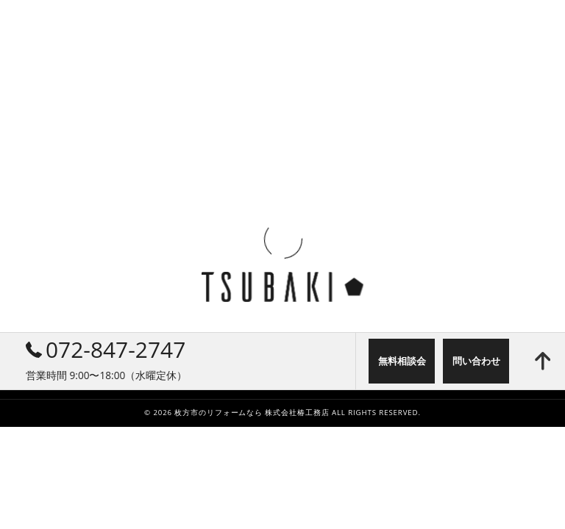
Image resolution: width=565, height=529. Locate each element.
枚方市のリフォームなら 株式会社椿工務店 (251, 412)
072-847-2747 (105, 350)
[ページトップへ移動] (542, 361)
